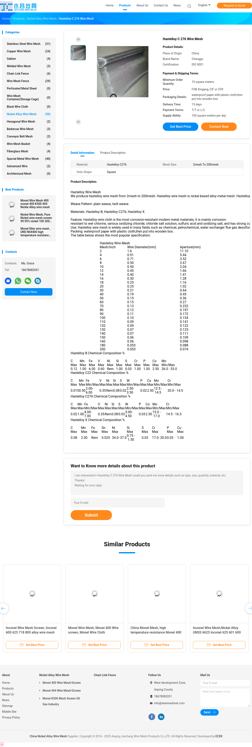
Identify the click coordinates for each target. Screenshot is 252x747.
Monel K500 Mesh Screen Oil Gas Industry (61, 701)
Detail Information (82, 152)
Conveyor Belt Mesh (28, 136)
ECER (218, 736)
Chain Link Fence (28, 74)
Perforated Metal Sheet (28, 88)
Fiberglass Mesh (28, 151)
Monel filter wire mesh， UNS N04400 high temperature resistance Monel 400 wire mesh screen (36, 232)
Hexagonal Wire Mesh (28, 121)
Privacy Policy (11, 717)
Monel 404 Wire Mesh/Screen (62, 690)
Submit (91, 515)
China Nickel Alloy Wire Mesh (48, 736)
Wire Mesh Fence (28, 81)
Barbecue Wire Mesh (28, 129)
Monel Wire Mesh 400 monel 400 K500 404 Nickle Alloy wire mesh (35, 204)
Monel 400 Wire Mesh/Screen (62, 682)
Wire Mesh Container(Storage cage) (28, 97)
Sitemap (7, 706)
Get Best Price (180, 127)
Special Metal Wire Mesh (28, 159)
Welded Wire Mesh (28, 66)
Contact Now (28, 292)
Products (8, 688)
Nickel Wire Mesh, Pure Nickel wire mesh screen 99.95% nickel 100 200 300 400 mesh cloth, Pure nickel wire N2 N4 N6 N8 (36, 218)
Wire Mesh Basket (28, 144)
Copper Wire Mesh (28, 51)
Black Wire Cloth (28, 107)
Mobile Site (9, 711)
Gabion (28, 59)
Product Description (112, 152)
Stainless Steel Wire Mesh (28, 44)
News (5, 700)
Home (6, 682)
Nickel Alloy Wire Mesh (28, 114)
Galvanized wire (28, 166)
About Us (8, 694)
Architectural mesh (28, 174)
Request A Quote (234, 5)
